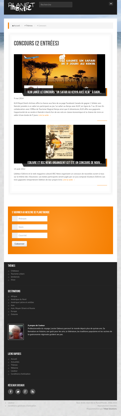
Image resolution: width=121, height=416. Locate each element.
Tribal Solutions (110, 408)
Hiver (13, 279)
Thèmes (29, 25)
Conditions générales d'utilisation (22, 405)
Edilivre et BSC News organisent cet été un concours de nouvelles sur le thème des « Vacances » (65, 163)
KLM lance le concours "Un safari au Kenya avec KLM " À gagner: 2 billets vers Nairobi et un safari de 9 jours (65, 92)
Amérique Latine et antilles (22, 302)
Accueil (17, 25)
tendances (15, 276)
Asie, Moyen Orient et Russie (23, 308)
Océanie (14, 314)
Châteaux (15, 270)
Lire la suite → (45, 115)
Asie (12, 305)
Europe (14, 311)
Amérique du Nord (18, 299)
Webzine (14, 368)
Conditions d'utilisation (20, 374)
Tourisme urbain (17, 273)
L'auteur (14, 371)
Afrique (14, 296)
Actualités (15, 362)
